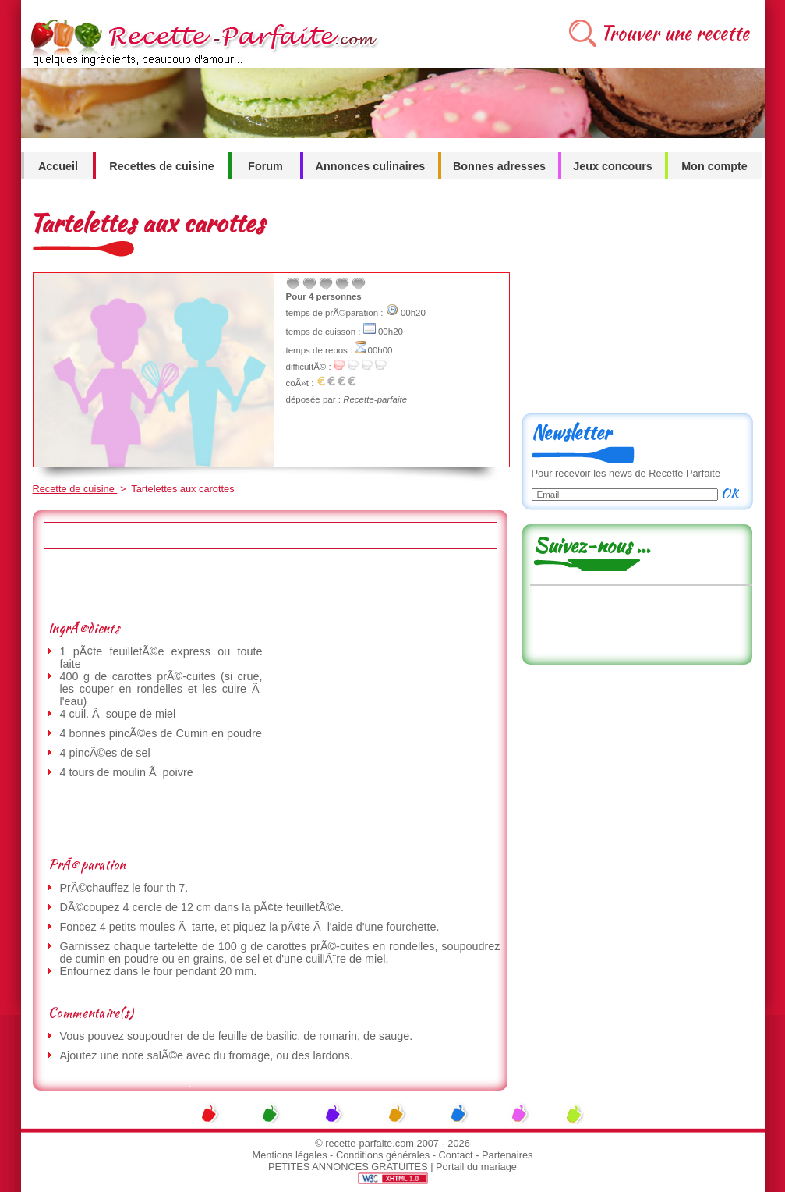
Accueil (58, 166)
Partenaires (507, 1155)
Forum (265, 166)
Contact (456, 1155)
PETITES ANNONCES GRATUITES (348, 1166)
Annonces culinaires (371, 166)
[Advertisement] (269, 584)
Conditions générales (383, 1155)
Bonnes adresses (499, 166)
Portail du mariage (476, 1166)
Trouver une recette (674, 33)
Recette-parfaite (375, 399)
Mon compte (714, 166)
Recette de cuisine (75, 489)
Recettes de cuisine (161, 166)
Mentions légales (290, 1155)
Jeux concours (612, 166)
